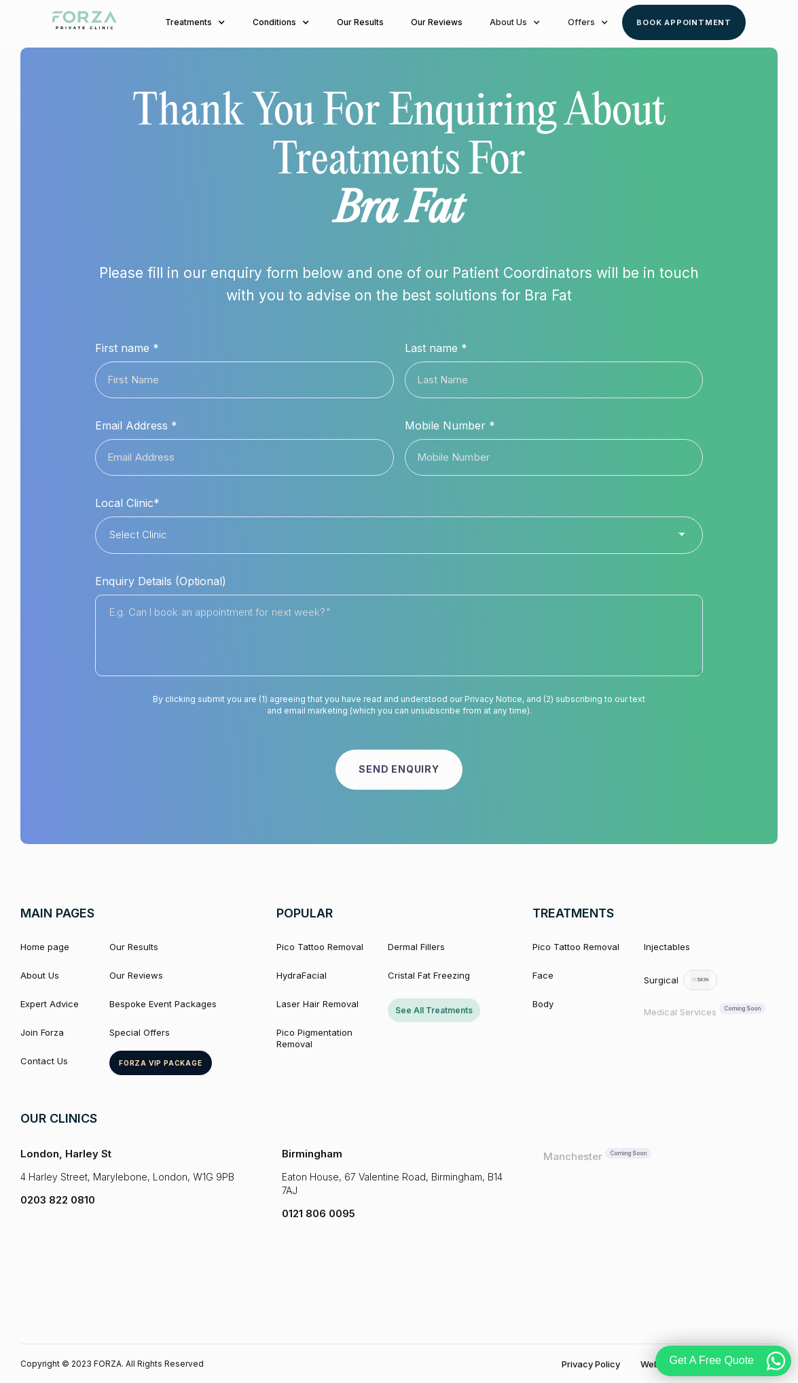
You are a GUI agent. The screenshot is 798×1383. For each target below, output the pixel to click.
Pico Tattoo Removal (319, 947)
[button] (195, 22)
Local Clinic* (127, 503)
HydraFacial (301, 975)
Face (543, 975)
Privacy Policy (591, 1364)
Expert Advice (49, 1004)
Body (543, 1004)
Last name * (436, 348)
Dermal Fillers (416, 947)
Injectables (667, 947)
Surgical (661, 980)
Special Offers (139, 1033)
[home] (84, 22)
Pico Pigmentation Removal (314, 1039)
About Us (39, 975)
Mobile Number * (450, 425)
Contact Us (44, 1060)
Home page (44, 947)
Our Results (360, 22)
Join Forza (42, 1033)
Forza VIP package (160, 1063)
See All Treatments (434, 1011)
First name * (127, 348)
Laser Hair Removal (317, 1004)
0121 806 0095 (318, 1213)
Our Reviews (437, 22)
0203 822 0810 (57, 1200)
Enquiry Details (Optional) (160, 581)
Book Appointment (683, 22)
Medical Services (680, 1012)
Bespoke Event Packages (163, 1004)
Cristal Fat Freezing (429, 975)
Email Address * (136, 425)
